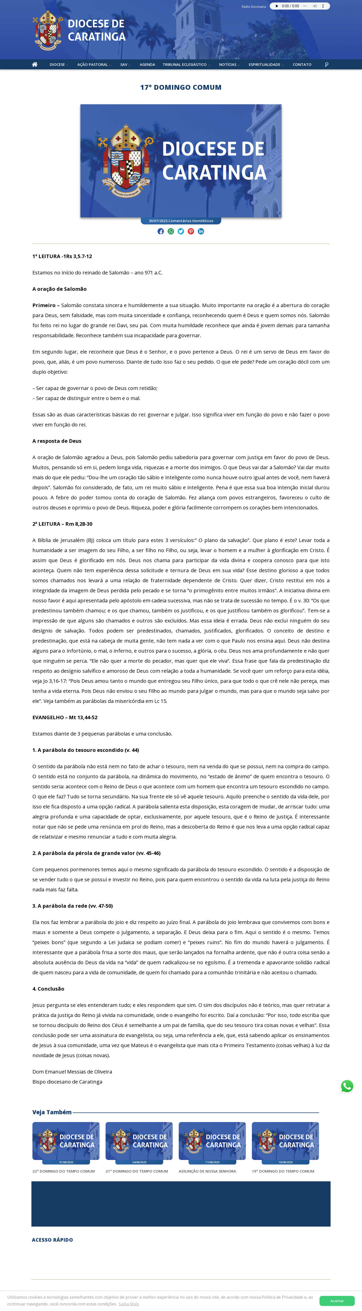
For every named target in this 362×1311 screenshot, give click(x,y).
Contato (302, 65)
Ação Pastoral (93, 65)
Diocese (57, 65)
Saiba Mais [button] (129, 1304)
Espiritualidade (265, 65)
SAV (124, 65)
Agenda (147, 65)
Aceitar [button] (337, 1300)
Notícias (228, 65)
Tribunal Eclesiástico (185, 65)
